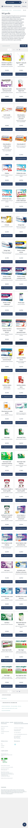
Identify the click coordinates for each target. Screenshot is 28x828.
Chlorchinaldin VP (21, 144)
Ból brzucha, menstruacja (6, 706)
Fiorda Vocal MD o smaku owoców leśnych (6, 330)
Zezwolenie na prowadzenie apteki (7, 767)
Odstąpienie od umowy (5, 731)
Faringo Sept (21, 225)
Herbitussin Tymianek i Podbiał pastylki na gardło (7, 516)
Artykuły (2, 747)
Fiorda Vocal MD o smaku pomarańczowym (21, 330)
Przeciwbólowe (4, 698)
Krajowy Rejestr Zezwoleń (5, 765)
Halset (21, 411)
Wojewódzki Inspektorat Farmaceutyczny (5, 769)
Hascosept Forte (21, 437)
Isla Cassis (6, 570)
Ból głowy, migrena (14, 706)
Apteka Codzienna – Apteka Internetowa (6, 10)
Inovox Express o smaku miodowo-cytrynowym (21, 516)
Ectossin (7, 225)
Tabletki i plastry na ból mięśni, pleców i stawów (9, 708)
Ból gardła (25, 10)
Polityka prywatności (4, 726)
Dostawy (2, 729)
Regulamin (3, 728)
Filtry (23, 45)
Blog (1, 743)
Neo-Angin (21, 650)
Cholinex (7, 173)
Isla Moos (6, 622)
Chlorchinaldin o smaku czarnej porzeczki (21, 116)
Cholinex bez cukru (21, 173)
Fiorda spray (21, 302)
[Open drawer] (25, 2)
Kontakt (2, 733)
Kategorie (2, 745)
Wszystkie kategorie (7, 6)
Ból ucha (19, 706)
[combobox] (13, 2)
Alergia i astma (17, 6)
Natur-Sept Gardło (7, 650)
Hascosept (7, 437)
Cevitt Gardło (7, 115)
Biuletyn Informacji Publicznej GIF (7, 778)
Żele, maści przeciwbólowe (6, 710)
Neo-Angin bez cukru (21, 675)
